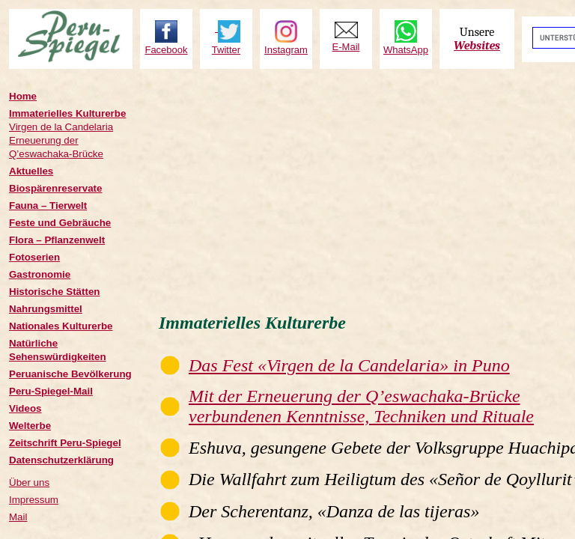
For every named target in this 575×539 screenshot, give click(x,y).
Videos (25, 408)
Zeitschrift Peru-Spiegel (65, 442)
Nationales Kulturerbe (61, 326)
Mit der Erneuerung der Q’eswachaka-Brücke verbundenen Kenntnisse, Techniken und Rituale (361, 406)
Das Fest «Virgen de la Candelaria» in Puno (349, 365)
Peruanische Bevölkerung (70, 374)
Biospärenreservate (55, 188)
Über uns (29, 482)
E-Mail (346, 46)
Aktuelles (31, 171)
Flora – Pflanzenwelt (57, 240)
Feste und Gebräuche (60, 222)
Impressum (33, 499)
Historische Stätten (54, 291)
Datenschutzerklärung (61, 460)
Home (23, 96)
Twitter (226, 49)
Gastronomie (39, 274)
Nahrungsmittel (45, 308)
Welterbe (30, 425)
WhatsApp (405, 49)
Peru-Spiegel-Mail (51, 391)
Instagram (286, 49)
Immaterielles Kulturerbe (67, 113)
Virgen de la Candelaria (61, 127)
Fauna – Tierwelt (48, 205)
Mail (18, 517)
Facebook (165, 49)
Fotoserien (34, 257)
